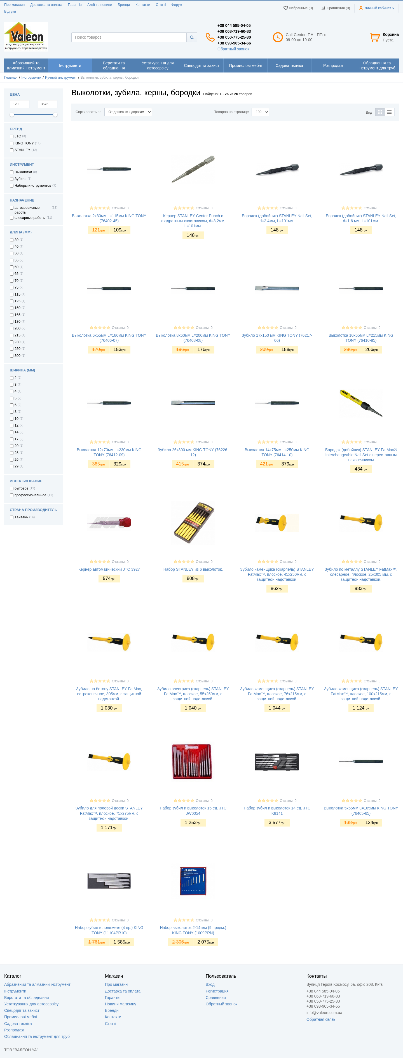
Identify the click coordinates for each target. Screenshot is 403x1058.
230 (17, 342)
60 (16, 267)
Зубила (21, 179)
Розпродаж (14, 1030)
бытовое (21, 488)
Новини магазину (120, 1004)
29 (16, 466)
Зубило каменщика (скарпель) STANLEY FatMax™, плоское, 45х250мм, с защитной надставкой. (277, 574)
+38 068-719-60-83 (234, 31)
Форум (176, 5)
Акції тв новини (99, 5)
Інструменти (31, 77)
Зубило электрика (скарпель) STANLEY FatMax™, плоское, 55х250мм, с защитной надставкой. (193, 694)
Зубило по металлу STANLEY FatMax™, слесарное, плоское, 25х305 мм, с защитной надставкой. (361, 574)
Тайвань (21, 517)
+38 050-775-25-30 (234, 37)
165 (17, 315)
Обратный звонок (233, 49)
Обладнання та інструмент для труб (37, 1036)
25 (16, 453)
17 (16, 439)
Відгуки (10, 11)
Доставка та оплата (46, 5)
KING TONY (24, 143)
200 (17, 328)
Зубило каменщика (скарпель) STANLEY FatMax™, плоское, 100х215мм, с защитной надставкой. (361, 694)
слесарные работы (30, 218)
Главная (11, 77)
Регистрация (217, 991)
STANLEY (22, 150)
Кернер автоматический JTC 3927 (109, 569)
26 (16, 460)
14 (16, 432)
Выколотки (23, 172)
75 (16, 287)
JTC (18, 136)
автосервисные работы (27, 210)
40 (16, 247)
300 (17, 356)
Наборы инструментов (33, 186)
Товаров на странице (231, 112)
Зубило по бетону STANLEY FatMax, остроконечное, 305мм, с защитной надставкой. (109, 694)
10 (16, 419)
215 (17, 335)
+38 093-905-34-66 (234, 43)
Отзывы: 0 (120, 208)
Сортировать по (89, 112)
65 (16, 274)
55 (16, 260)
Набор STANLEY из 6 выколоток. (193, 569)
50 (16, 253)
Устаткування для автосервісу (31, 1004)
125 (17, 301)
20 (16, 446)
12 (16, 425)
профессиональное (30, 495)
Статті (161, 5)
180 (17, 322)
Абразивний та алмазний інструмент (37, 984)
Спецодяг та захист (21, 1010)
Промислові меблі (20, 1017)
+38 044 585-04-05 (234, 25)
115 (17, 294)
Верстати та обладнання (26, 997)
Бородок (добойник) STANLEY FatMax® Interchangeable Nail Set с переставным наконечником (361, 455)
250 (17, 349)
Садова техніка (18, 1023)
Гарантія (74, 5)
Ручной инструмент (61, 77)
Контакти (142, 5)
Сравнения (216, 997)
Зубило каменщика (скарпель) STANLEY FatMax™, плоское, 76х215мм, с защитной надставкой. (277, 694)
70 (16, 281)
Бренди (124, 5)
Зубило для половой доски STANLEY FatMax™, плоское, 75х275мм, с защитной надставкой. (109, 813)
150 (17, 308)
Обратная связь (320, 1019)
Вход (210, 984)
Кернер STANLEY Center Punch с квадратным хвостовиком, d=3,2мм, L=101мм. (193, 221)
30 (16, 240)
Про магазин (14, 5)
